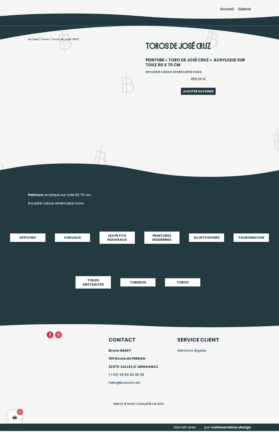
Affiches (27, 237)
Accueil (227, 9)
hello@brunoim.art (124, 382)
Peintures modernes (162, 237)
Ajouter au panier (198, 91)
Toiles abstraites (93, 282)
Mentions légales (191, 350)
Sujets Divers (206, 237)
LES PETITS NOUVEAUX (117, 237)
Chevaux (72, 237)
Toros (45, 39)
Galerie (244, 9)
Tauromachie (251, 237)
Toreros (138, 282)
